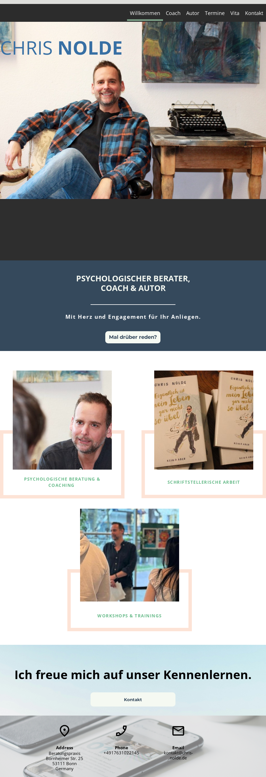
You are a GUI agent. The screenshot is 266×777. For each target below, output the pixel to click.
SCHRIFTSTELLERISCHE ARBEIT (204, 482)
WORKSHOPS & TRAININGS (129, 615)
